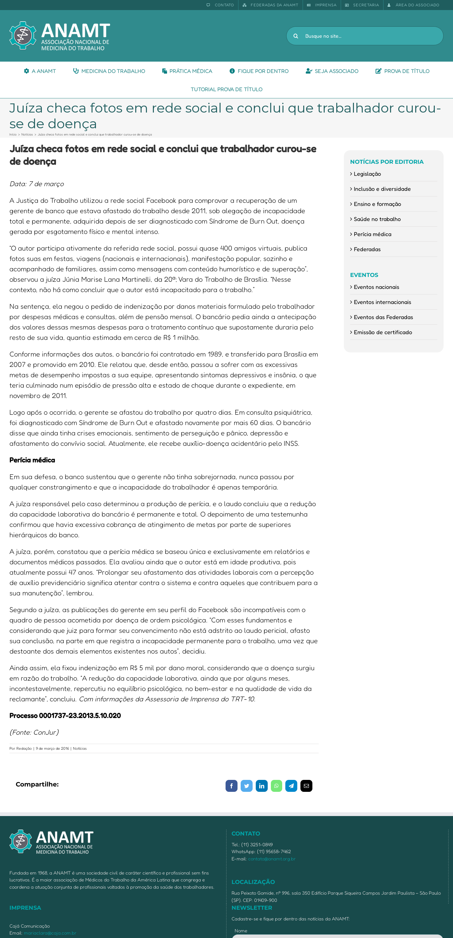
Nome (241, 931)
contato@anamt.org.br (272, 859)
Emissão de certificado (383, 331)
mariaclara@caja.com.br (50, 933)
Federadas (367, 249)
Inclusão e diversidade (382, 188)
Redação (24, 748)
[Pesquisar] (295, 35)
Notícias (80, 748)
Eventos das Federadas (383, 316)
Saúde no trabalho (377, 218)
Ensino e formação (377, 203)
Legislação (367, 173)
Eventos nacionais (376, 286)
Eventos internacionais (382, 301)
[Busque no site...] (365, 35)
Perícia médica (372, 233)
